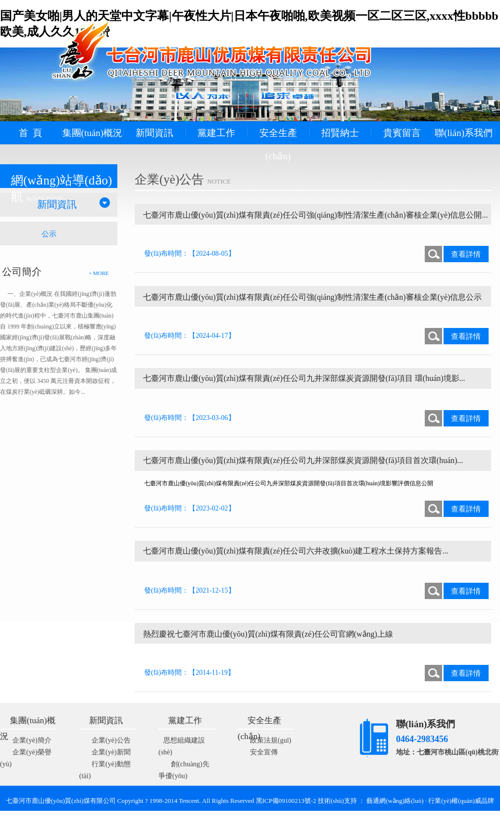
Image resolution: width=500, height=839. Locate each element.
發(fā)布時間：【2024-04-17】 (189, 335)
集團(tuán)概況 (92, 133)
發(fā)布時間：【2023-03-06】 (189, 417)
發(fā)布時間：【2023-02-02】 (189, 508)
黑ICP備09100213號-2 (287, 800)
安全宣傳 (264, 752)
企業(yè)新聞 (111, 752)
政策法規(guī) (270, 740)
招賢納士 (340, 133)
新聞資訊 (154, 133)
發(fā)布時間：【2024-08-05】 (189, 253)
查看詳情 (466, 254)
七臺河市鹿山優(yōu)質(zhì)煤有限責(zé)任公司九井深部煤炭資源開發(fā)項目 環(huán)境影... (304, 378)
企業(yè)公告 (111, 740)
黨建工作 (216, 133)
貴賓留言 (402, 133)
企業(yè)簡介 (31, 740)
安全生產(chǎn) (278, 144)
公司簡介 (22, 271)
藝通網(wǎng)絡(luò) (394, 800)
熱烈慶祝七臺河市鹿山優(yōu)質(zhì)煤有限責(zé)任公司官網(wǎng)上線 (268, 634)
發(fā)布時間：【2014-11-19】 (189, 672)
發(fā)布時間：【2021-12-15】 (189, 590)
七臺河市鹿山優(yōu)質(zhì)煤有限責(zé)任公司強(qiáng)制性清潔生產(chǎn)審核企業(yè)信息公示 (312, 297)
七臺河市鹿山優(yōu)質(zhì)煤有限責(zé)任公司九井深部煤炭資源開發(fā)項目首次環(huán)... (303, 460)
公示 (49, 234)
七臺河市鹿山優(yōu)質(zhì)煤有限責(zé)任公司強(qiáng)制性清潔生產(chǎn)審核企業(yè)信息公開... (315, 215)
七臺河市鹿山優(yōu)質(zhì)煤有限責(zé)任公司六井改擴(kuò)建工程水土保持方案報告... (295, 551)
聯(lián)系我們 (464, 133)
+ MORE (99, 273)
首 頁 (31, 133)
